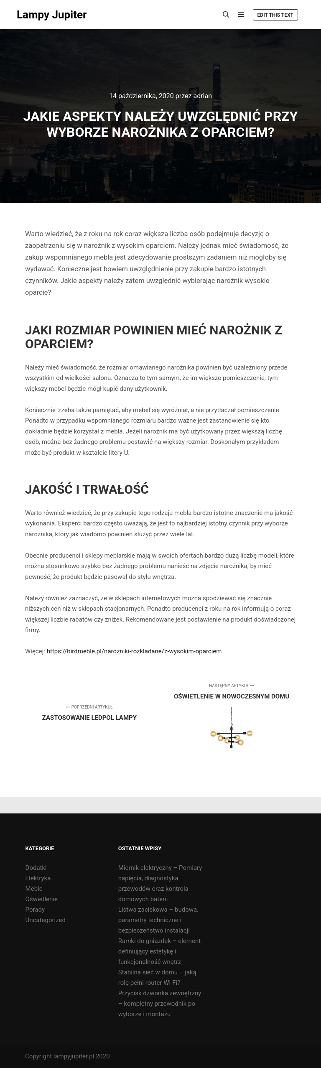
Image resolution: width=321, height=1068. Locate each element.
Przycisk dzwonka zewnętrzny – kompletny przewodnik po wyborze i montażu (159, 1003)
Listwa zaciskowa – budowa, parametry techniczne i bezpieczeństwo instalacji (158, 920)
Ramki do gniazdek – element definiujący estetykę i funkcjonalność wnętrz (159, 951)
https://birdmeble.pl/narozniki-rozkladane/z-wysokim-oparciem (134, 651)
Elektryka (38, 878)
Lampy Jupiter (52, 14)
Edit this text (275, 15)
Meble (34, 888)
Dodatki (36, 868)
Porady (35, 909)
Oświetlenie (41, 899)
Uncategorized (45, 920)
